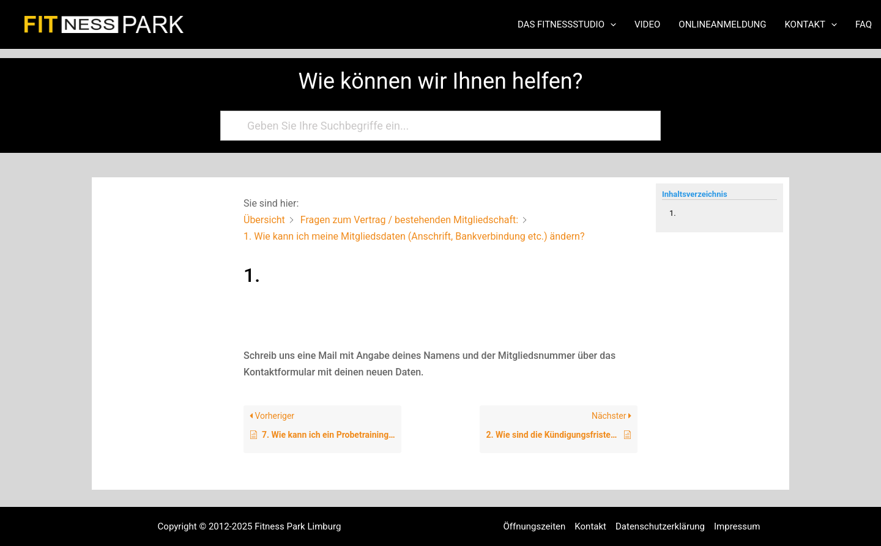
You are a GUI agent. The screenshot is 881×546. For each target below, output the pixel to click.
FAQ (863, 24)
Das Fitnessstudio (567, 24)
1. (672, 213)
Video (647, 24)
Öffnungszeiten (535, 526)
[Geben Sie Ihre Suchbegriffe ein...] (435, 125)
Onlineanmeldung (722, 24)
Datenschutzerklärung (660, 526)
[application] (610, 24)
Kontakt (810, 24)
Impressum (737, 526)
